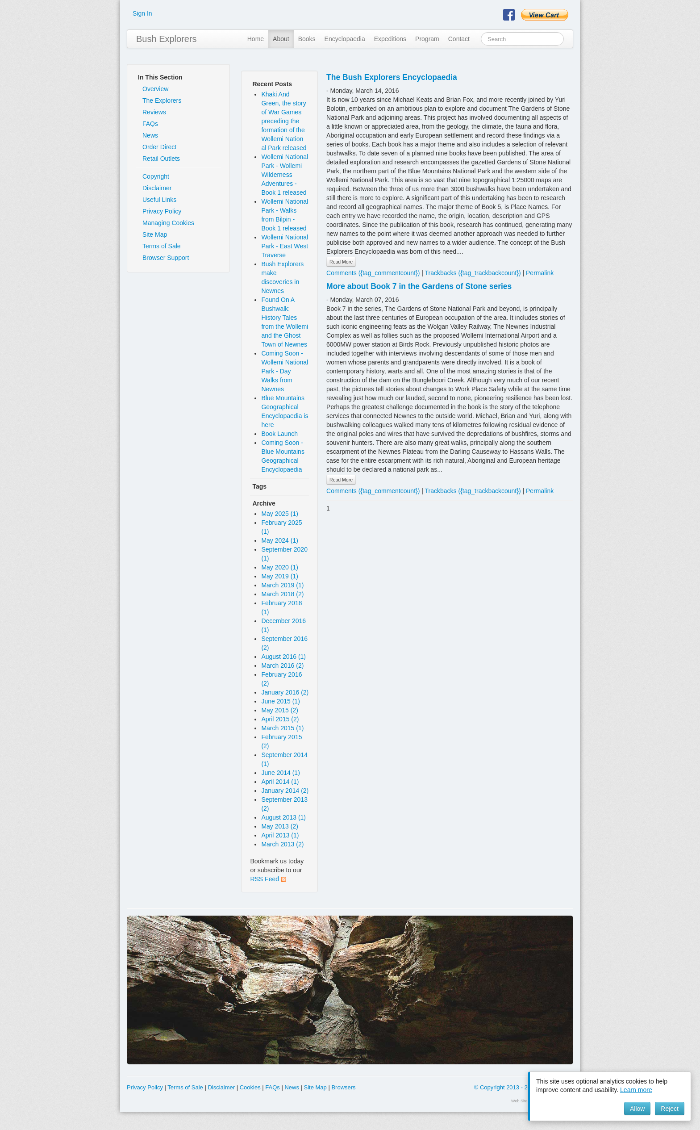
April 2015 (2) (280, 719)
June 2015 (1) (280, 701)
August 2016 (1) (283, 656)
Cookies (250, 1087)
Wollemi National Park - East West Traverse (284, 246)
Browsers (343, 1087)
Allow (637, 1108)
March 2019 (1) (282, 585)
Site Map (154, 234)
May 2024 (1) (279, 540)
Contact (459, 38)
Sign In (142, 13)
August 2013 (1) (283, 817)
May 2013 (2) (279, 826)
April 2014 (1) (280, 781)
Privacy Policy (161, 211)
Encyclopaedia (345, 38)
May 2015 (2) (279, 710)
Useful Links (159, 199)
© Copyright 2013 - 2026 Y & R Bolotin (523, 1087)
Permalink (540, 272)
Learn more (636, 1089)
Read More (341, 261)
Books (307, 38)
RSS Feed (268, 879)
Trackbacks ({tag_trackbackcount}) (473, 272)
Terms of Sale (161, 246)
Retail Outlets (161, 158)
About (281, 38)
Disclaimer (156, 188)
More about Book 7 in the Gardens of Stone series (419, 286)
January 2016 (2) (284, 692)
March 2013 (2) (282, 844)
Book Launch (279, 433)
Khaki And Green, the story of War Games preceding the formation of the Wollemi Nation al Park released (283, 121)
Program (427, 38)
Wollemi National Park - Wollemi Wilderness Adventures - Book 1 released (284, 174)
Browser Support (165, 257)
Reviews (154, 112)
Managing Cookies (168, 222)
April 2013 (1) (280, 835)
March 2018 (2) (282, 594)
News (150, 135)
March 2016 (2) (282, 665)
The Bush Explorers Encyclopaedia (391, 77)
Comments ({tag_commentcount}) (373, 272)
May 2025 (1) (279, 513)
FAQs (150, 123)
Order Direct (159, 147)
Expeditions (390, 38)
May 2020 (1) (279, 567)
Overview (155, 88)
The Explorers (161, 100)
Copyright (155, 176)
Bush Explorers (166, 39)
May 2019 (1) (279, 576)
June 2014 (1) (280, 772)
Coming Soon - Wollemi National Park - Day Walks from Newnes (284, 371)
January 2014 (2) (284, 790)
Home (255, 38)
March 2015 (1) (282, 728)
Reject (670, 1108)
